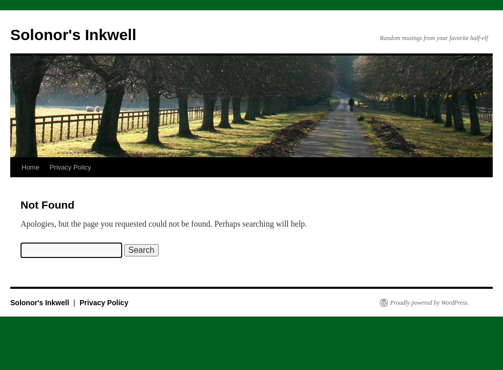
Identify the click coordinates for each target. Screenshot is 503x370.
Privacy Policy (70, 167)
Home (31, 167)
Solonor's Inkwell (73, 34)
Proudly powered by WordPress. (429, 302)
